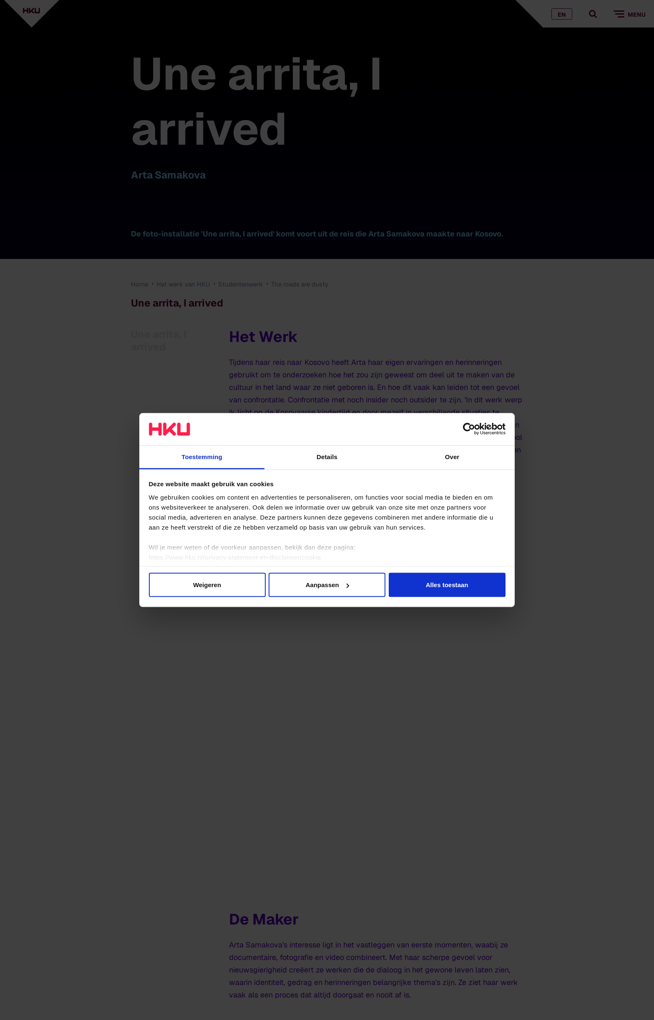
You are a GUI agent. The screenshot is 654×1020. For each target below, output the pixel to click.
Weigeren (207, 584)
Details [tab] (327, 456)
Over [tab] (452, 456)
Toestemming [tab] (201, 456)
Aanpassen (327, 584)
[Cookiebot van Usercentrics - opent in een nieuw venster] (469, 429)
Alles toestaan (447, 584)
